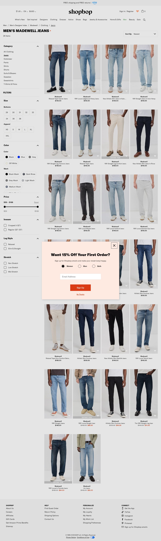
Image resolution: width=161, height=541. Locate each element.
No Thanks (80, 294)
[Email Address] (80, 276)
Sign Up (80, 287)
